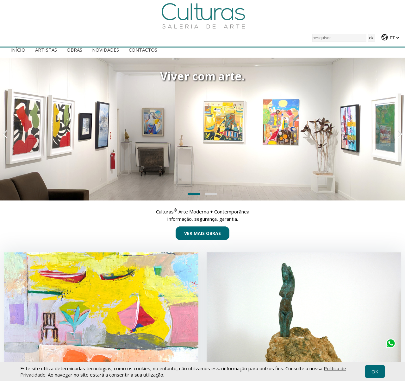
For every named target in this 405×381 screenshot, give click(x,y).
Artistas (46, 50)
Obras (74, 50)
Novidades (105, 50)
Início (17, 50)
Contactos (143, 50)
